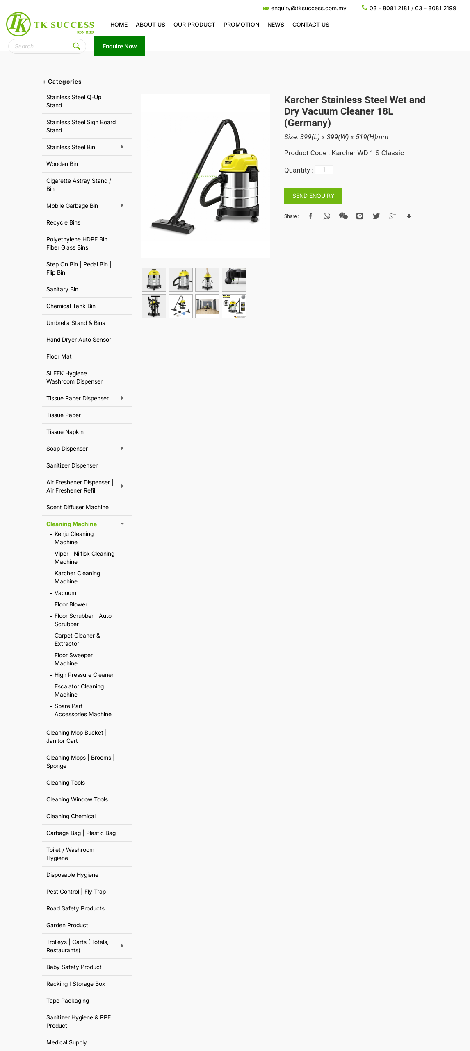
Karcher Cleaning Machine (77, 577)
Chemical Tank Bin (71, 305)
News (275, 24)
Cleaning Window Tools (77, 799)
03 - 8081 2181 (390, 8)
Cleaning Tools (65, 782)
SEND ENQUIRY (313, 195)
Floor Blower (71, 604)
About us (150, 24)
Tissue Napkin (65, 431)
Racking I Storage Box (75, 983)
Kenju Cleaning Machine (74, 537)
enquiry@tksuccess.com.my (309, 8)
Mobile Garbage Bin (72, 205)
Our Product (194, 24)
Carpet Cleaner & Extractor (77, 639)
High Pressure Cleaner (84, 674)
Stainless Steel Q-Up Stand (73, 101)
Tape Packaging (67, 1000)
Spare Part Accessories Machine (83, 709)
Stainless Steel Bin (70, 146)
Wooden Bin (62, 163)
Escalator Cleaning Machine (79, 690)
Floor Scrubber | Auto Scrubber (83, 619)
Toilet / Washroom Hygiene (70, 853)
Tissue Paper (63, 414)
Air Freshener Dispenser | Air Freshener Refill (80, 486)
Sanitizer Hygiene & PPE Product (78, 1021)
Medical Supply (66, 1042)
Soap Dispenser (67, 448)
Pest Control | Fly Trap (76, 891)
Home (119, 24)
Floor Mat (59, 356)
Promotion (241, 24)
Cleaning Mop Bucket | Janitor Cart (76, 736)
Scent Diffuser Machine (77, 507)
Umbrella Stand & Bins (75, 322)
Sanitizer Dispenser (72, 465)
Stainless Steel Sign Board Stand (81, 126)
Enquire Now (120, 46)
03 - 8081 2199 (435, 8)
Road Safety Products (75, 908)
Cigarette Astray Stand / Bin (78, 184)
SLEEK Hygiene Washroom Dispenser (74, 377)
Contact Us (310, 24)
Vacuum (65, 592)
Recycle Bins (63, 222)
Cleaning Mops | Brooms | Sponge (80, 761)
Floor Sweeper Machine (74, 659)
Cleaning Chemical (71, 816)
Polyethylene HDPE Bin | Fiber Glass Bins (78, 243)
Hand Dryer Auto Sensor (78, 339)
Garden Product (67, 925)
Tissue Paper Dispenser (77, 398)
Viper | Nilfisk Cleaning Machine (84, 557)
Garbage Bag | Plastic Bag (81, 832)
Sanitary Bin (62, 289)
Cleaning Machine (71, 523)
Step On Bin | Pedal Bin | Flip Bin (79, 268)
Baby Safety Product (74, 966)
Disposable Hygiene (72, 874)
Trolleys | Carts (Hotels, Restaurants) (77, 945)
